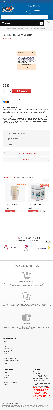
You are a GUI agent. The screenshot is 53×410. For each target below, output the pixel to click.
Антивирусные (7, 353)
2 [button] (25, 218)
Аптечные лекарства (17, 28)
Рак (4, 345)
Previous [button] (44, 180)
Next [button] (47, 180)
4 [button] (31, 218)
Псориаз (6, 356)
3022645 (33, 5)
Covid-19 (6, 363)
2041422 (34, 10)
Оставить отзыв (7, 38)
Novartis (26, 28)
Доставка (6, 375)
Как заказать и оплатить (10, 374)
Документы (7, 381)
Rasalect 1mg (25, 159)
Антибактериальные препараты (12, 360)
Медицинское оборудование (11, 355)
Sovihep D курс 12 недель (35, 204)
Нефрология (7, 346)
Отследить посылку (9, 379)
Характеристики (12, 139)
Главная (9, 28)
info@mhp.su (40, 380)
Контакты (6, 384)
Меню (4, 1)
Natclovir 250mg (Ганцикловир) (27, 153)
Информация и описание (15, 133)
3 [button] (28, 218)
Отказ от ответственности (10, 382)
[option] (15, 199)
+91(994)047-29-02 (42, 375)
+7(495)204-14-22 (41, 377)
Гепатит (5, 341)
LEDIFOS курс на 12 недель (13, 204)
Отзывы (10, 144)
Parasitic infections (8, 362)
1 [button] (22, 218)
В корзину (21, 91)
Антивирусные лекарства (10, 358)
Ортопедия (7, 351)
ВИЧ (5, 343)
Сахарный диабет (8, 348)
